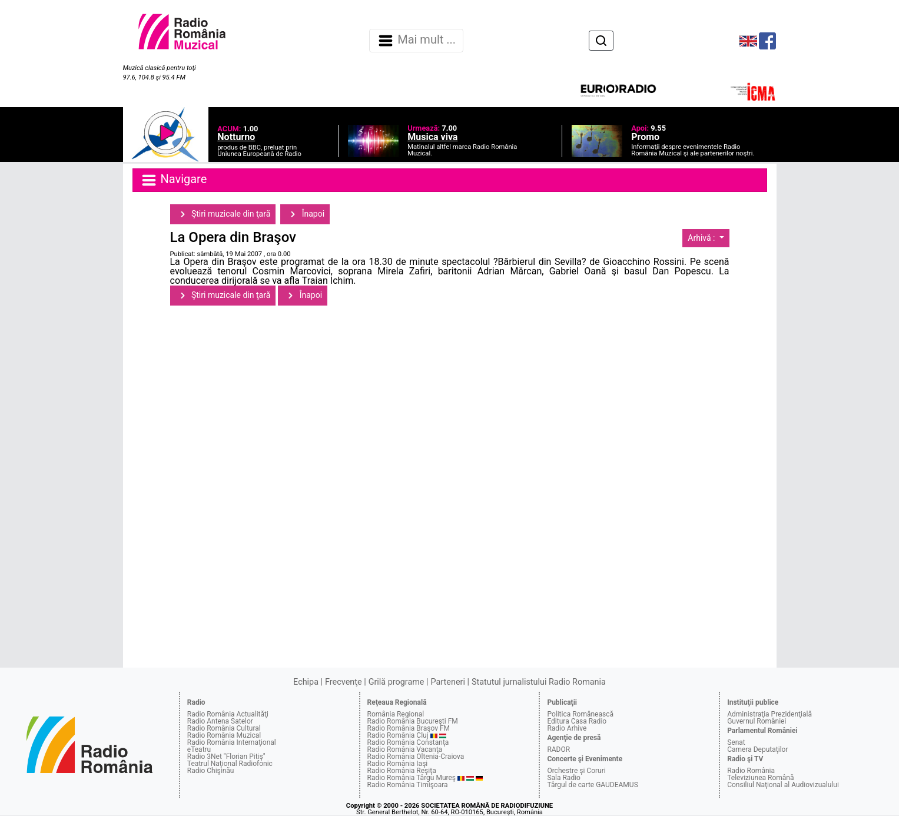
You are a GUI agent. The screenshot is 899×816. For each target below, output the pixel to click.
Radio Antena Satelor (220, 721)
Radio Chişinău (210, 771)
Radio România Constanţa (408, 742)
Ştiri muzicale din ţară (223, 214)
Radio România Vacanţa (405, 749)
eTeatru (199, 749)
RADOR (558, 749)
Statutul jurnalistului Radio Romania (539, 682)
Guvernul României (756, 721)
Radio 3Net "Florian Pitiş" (226, 756)
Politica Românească (580, 714)
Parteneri (448, 682)
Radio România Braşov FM (408, 728)
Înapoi (305, 214)
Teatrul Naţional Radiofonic (230, 763)
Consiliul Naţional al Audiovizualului (783, 785)
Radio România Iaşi (397, 763)
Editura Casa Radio (576, 721)
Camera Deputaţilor (757, 749)
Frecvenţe (343, 682)
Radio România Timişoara (407, 785)
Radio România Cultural (224, 728)
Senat (736, 742)
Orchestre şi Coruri (576, 771)
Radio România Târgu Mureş (411, 778)
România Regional (395, 714)
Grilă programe (396, 682)
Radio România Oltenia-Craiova (416, 756)
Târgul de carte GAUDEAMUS (592, 785)
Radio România (751, 771)
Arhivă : (702, 238)
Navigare (173, 180)
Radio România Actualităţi (227, 714)
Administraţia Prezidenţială (769, 714)
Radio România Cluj (398, 735)
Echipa (306, 682)
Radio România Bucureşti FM (412, 721)
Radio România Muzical (224, 735)
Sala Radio (563, 778)
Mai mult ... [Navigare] (416, 40)
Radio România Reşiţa (401, 771)
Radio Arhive (566, 728)
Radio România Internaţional (231, 742)
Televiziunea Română (760, 778)
